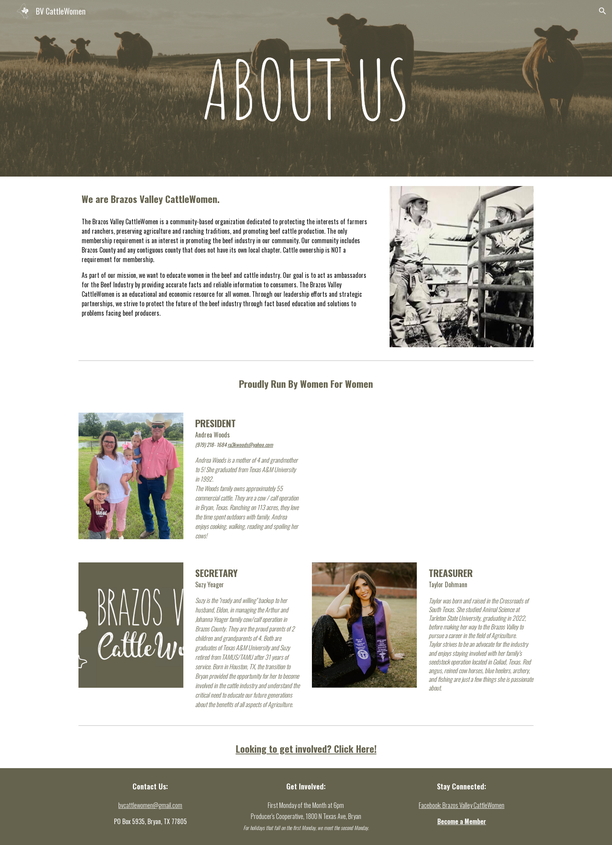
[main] (228, 198)
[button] (602, 11)
